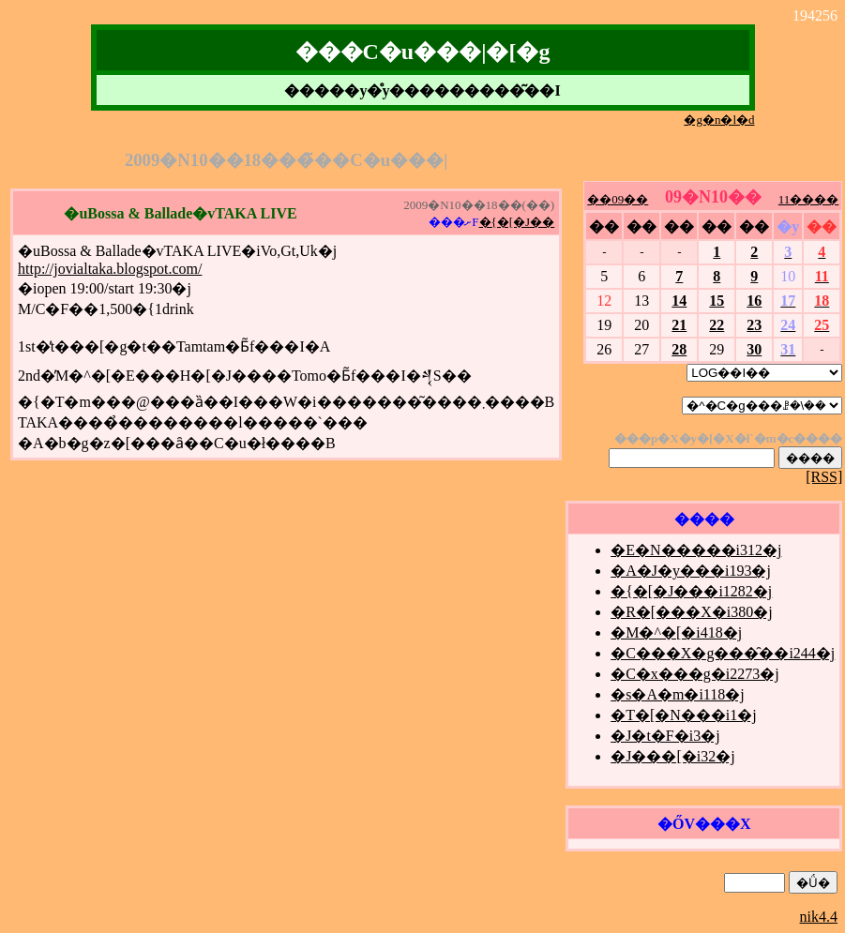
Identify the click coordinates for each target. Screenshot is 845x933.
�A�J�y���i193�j (691, 571)
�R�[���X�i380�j (691, 612)
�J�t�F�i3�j (665, 736)
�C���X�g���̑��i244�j (723, 653)
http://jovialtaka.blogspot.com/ (110, 269)
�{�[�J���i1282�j (691, 591)
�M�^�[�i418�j (676, 632)
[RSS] (824, 477)
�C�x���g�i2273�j (695, 674)
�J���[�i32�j (672, 756)
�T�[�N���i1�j (684, 715)
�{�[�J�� (517, 222)
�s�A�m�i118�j (678, 694)
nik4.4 (818, 917)
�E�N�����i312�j (696, 550)
